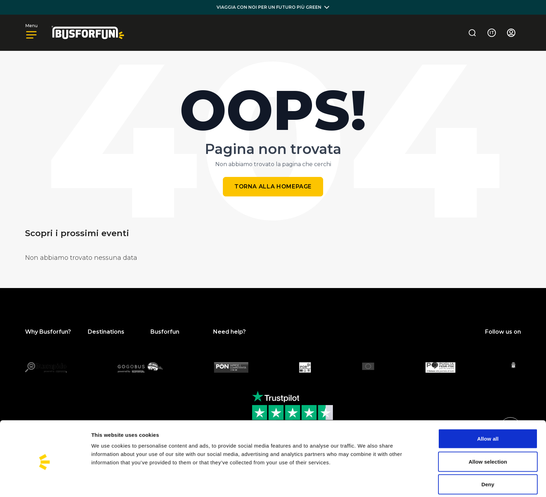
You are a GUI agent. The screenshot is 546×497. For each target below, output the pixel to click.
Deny (487, 457)
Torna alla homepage (273, 186)
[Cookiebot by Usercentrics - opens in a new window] (45, 483)
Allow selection (488, 434)
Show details (365, 483)
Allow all (488, 411)
